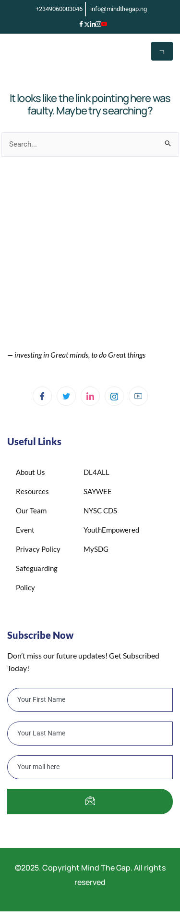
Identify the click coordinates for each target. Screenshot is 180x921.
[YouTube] (104, 24)
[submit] (90, 801)
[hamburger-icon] (162, 51)
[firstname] (90, 700)
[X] (87, 23)
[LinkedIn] (93, 24)
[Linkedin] (90, 396)
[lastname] (90, 734)
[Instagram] (98, 24)
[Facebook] (81, 24)
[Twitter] (66, 396)
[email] (90, 767)
